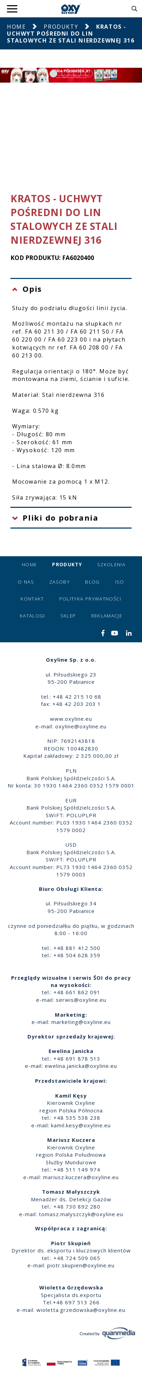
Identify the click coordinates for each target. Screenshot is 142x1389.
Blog (92, 582)
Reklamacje (107, 616)
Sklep (68, 616)
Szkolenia (111, 564)
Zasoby (59, 582)
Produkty (61, 26)
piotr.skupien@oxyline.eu (81, 1265)
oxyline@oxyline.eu (81, 726)
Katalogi (32, 616)
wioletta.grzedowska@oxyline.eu (80, 1309)
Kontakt (32, 599)
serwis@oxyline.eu (81, 999)
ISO (119, 582)
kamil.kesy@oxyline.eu (81, 1125)
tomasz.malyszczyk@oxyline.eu (81, 1214)
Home (16, 26)
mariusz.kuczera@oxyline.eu (81, 1177)
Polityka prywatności (90, 599)
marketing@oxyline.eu (81, 1021)
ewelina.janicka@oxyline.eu (81, 1065)
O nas (26, 582)
